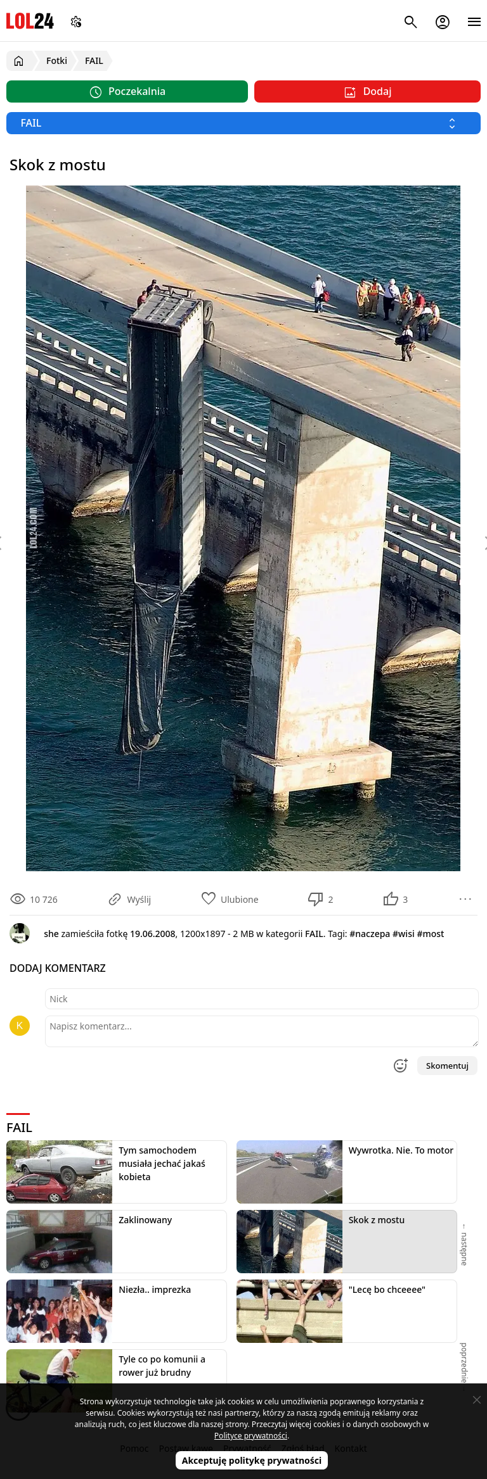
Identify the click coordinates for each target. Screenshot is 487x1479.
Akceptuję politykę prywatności (252, 1460)
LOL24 (30, 20)
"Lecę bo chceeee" (387, 1289)
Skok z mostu (377, 1220)
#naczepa (369, 934)
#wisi (404, 934)
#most (430, 934)
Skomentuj (447, 1065)
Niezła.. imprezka (155, 1289)
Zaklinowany (145, 1220)
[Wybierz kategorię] (243, 123)
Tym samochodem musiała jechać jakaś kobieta (162, 1163)
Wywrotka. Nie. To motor (401, 1150)
